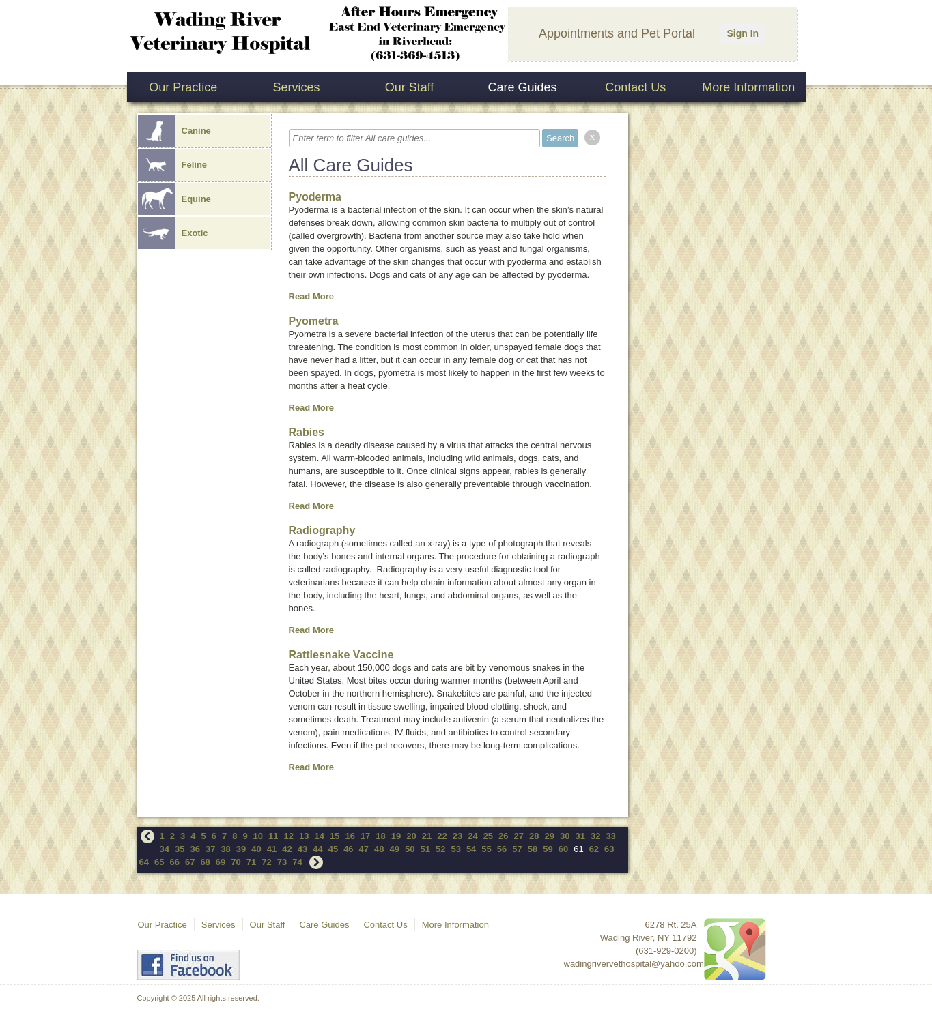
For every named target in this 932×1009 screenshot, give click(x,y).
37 (210, 849)
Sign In (742, 33)
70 (235, 862)
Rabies (306, 432)
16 (349, 836)
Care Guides (522, 87)
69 (220, 862)
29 (549, 836)
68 (205, 862)
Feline (173, 165)
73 (282, 862)
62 (594, 849)
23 (457, 836)
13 (304, 836)
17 (365, 836)
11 (273, 836)
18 (380, 836)
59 (547, 849)
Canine (174, 131)
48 (379, 849)
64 (144, 862)
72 (266, 862)
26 (503, 836)
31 (579, 836)
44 (317, 849)
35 (179, 849)
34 (164, 849)
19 (396, 836)
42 (287, 849)
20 (411, 836)
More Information (748, 87)
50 (409, 849)
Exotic (173, 233)
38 (225, 849)
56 (502, 849)
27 (519, 836)
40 (256, 849)
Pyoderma (315, 197)
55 (486, 849)
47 (364, 849)
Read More (311, 296)
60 (563, 849)
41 (272, 849)
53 (455, 849)
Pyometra (314, 321)
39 (241, 849)
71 (251, 862)
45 (333, 849)
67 (190, 862)
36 (194, 849)
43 (302, 849)
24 (472, 836)
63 (609, 849)
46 (348, 849)
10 (258, 836)
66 (174, 862)
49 (394, 849)
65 (159, 862)
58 (532, 849)
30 (564, 836)
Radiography (322, 530)
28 (534, 836)
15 (334, 836)
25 (488, 836)
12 (289, 836)
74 (297, 862)
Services (296, 87)
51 (424, 849)
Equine (174, 199)
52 (440, 849)
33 (610, 836)
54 (471, 849)
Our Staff (409, 87)
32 (595, 836)
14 (319, 836)
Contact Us (635, 87)
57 (517, 849)
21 (427, 836)
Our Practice (183, 87)
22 (442, 836)
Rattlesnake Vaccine (341, 654)
